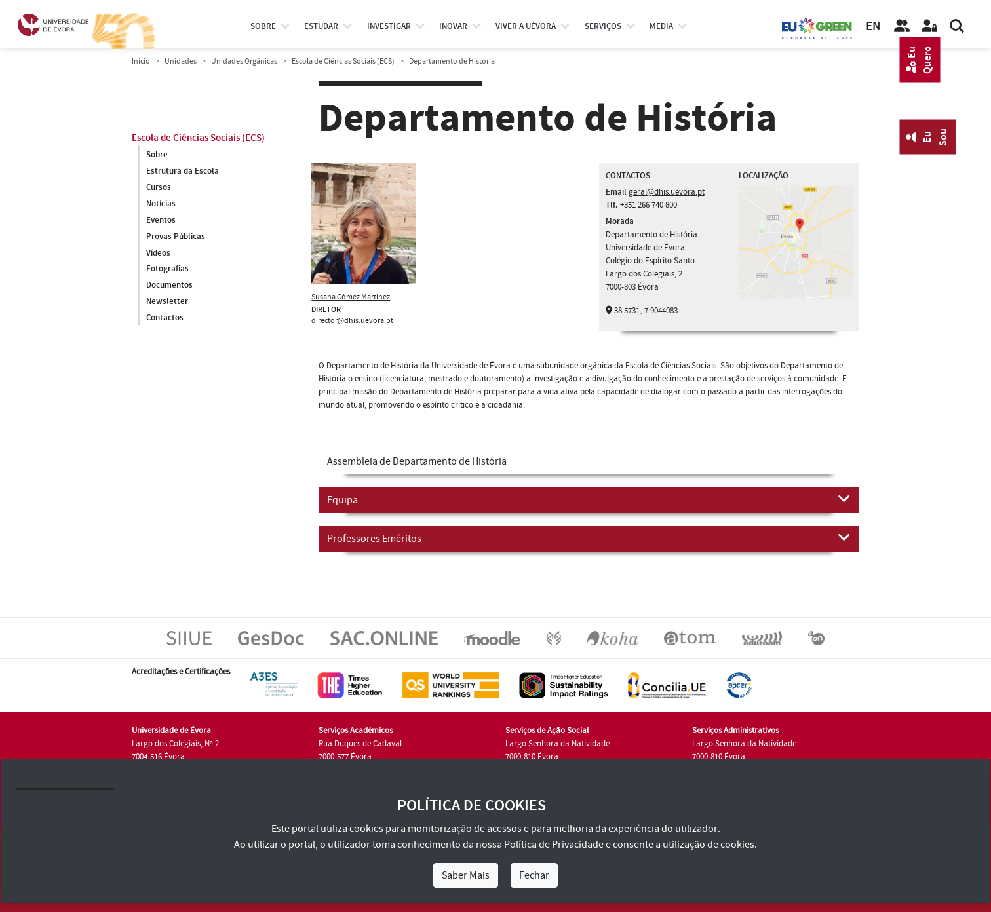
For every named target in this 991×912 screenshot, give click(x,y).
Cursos (158, 187)
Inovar (453, 26)
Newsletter (167, 302)
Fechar (534, 875)
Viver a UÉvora (526, 26)
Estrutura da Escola (182, 171)
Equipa (589, 499)
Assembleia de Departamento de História (417, 461)
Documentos (169, 286)
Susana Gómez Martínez (350, 297)
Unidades (181, 61)
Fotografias (167, 269)
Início (141, 61)
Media (661, 26)
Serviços (603, 26)
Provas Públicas (175, 236)
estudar (321, 26)
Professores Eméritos (589, 538)
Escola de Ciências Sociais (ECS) (343, 61)
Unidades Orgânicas (244, 61)
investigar (389, 26)
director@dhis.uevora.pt (352, 321)
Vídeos (158, 253)
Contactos (165, 318)
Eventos (161, 220)
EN (873, 26)
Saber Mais (466, 875)
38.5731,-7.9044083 (646, 310)
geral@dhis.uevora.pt (667, 192)
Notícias (161, 204)
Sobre (263, 26)
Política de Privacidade (554, 844)
